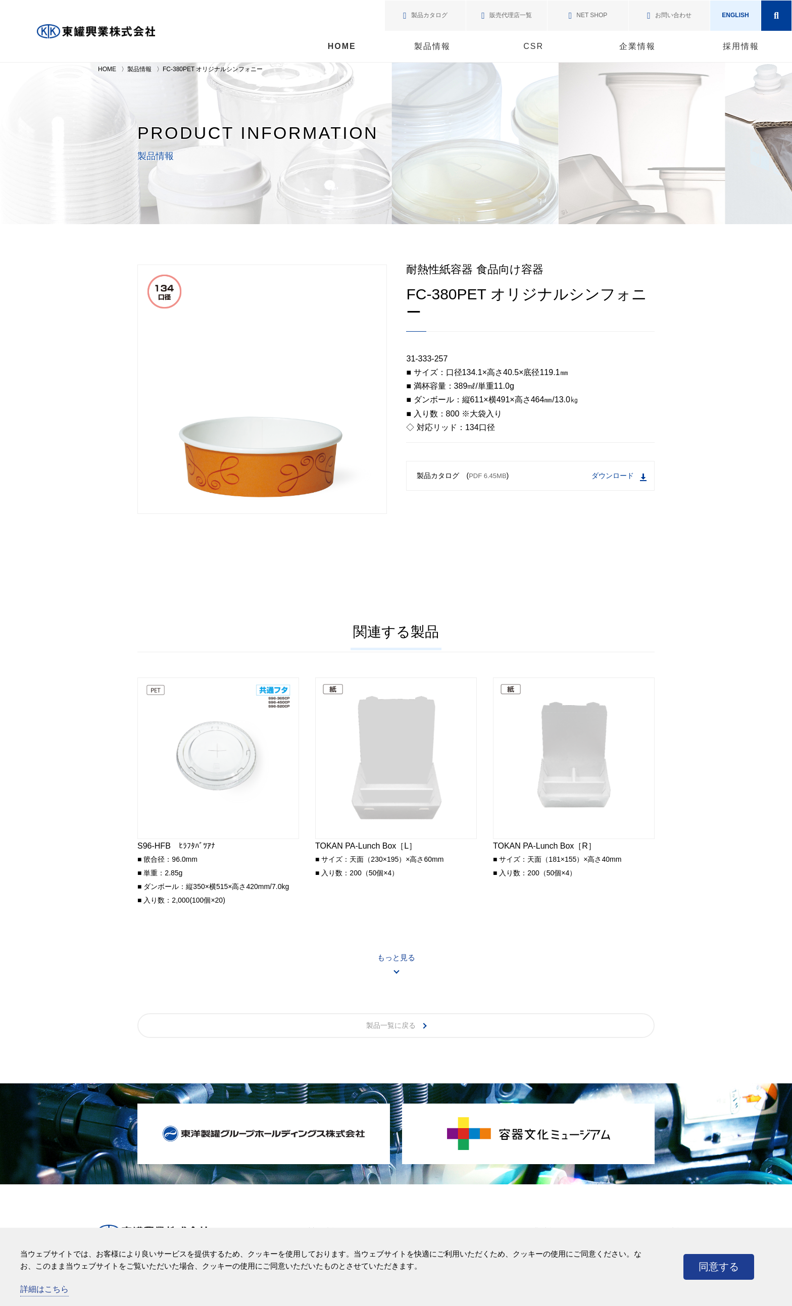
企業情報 (637, 46)
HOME (342, 46)
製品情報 (432, 46)
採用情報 (741, 46)
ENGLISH (735, 15)
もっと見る (396, 957)
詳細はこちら (44, 1289)
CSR (533, 46)
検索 (776, 15)
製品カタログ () (532, 476)
